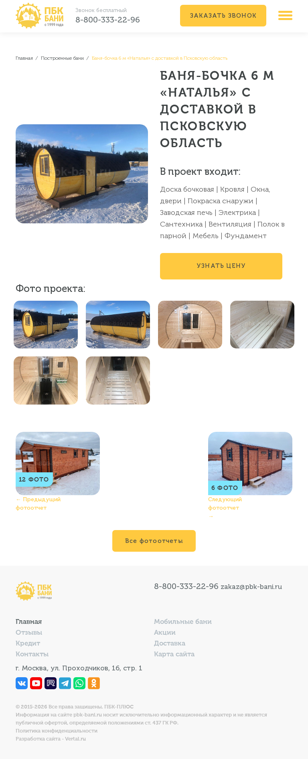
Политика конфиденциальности (56, 731)
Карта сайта (174, 654)
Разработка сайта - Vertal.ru (51, 739)
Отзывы (29, 632)
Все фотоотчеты (154, 540)
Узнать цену (221, 265)
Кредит (28, 643)
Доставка (169, 643)
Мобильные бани (183, 622)
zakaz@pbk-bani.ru (251, 587)
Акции (165, 632)
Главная (29, 622)
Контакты (32, 654)
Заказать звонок (223, 15)
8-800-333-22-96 (107, 19)
